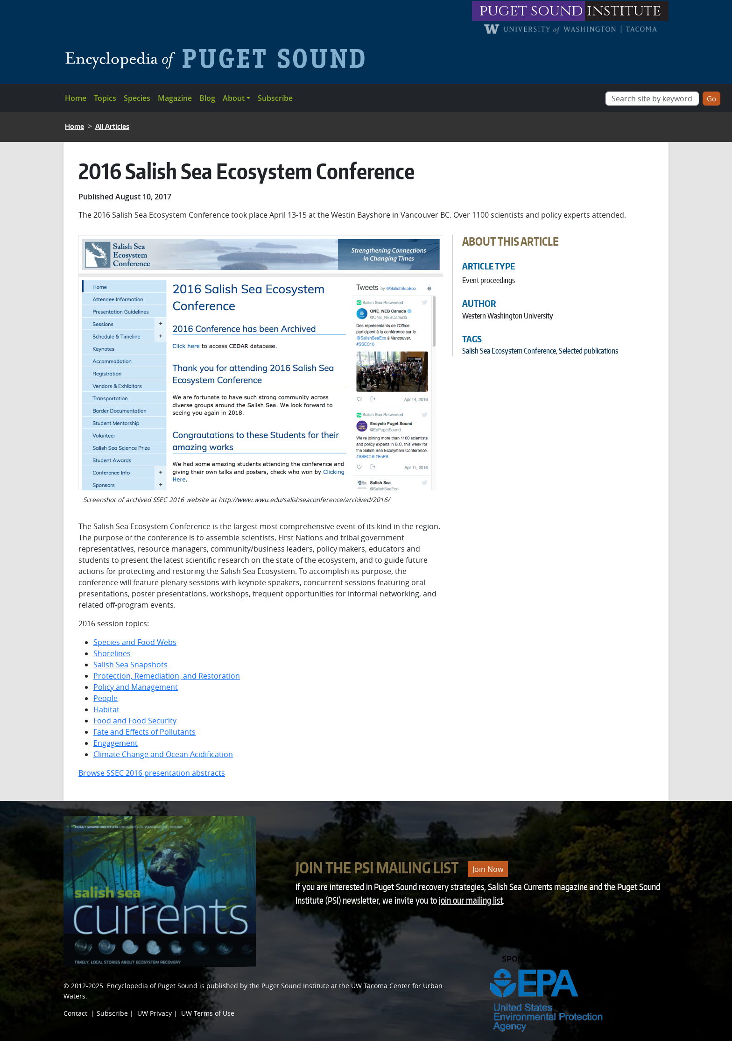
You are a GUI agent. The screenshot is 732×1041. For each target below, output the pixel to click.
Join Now (487, 869)
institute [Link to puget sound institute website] (624, 11)
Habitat (106, 709)
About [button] (234, 98)
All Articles (112, 126)
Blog (207, 98)
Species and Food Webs (134, 642)
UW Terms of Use (207, 1013)
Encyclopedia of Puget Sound (152, 985)
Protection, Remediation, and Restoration (166, 676)
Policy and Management (135, 687)
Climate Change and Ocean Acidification (163, 754)
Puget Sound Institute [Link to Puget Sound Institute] (295, 985)
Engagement (115, 743)
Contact (75, 1013)
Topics (105, 98)
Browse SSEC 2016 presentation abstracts (151, 773)
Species (137, 98)
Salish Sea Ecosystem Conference (509, 350)
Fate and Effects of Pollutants (144, 732)
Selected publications (588, 350)
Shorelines (112, 653)
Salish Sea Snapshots (130, 664)
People (105, 698)
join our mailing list (471, 900)
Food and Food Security (134, 720)
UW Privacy (154, 1013)
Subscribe (275, 98)
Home (75, 98)
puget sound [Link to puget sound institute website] (531, 11)
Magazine (175, 98)
